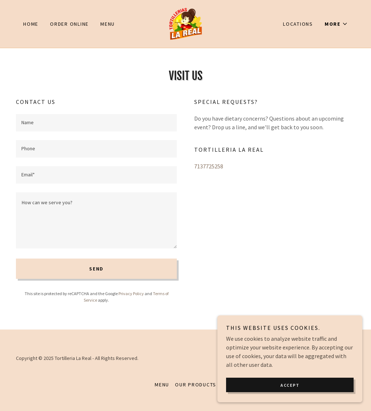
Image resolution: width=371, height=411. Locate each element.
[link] (185, 23)
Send (96, 268)
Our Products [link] (195, 384)
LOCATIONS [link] (298, 24)
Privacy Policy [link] (131, 293)
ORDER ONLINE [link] (69, 24)
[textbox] (96, 122)
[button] (336, 24)
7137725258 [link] (208, 166)
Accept (289, 385)
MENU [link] (107, 24)
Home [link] (30, 24)
